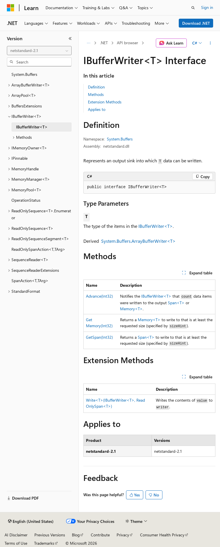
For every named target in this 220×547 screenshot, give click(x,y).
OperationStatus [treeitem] (25, 200)
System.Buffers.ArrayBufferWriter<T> (138, 241)
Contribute (100, 535)
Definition (96, 87)
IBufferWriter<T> (155, 226)
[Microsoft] (10, 7)
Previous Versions (49, 535)
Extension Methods (104, 102)
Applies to (96, 109)
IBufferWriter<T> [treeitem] (32, 127)
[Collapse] (70, 38)
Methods (96, 94)
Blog (76, 535)
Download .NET (196, 23)
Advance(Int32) (99, 296)
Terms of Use (16, 543)
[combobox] (39, 50)
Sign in (207, 7)
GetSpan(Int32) (99, 337)
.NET (104, 42)
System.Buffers (120, 139)
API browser (127, 42)
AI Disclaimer (16, 535)
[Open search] (193, 8)
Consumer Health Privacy (162, 535)
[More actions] (210, 43)
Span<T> (176, 302)
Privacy (123, 535)
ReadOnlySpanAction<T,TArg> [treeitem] (38, 249)
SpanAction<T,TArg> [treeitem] (29, 280)
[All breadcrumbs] (88, 43)
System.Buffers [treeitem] (24, 74)
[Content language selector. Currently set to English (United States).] (31, 521)
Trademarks (44, 543)
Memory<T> (131, 308)
